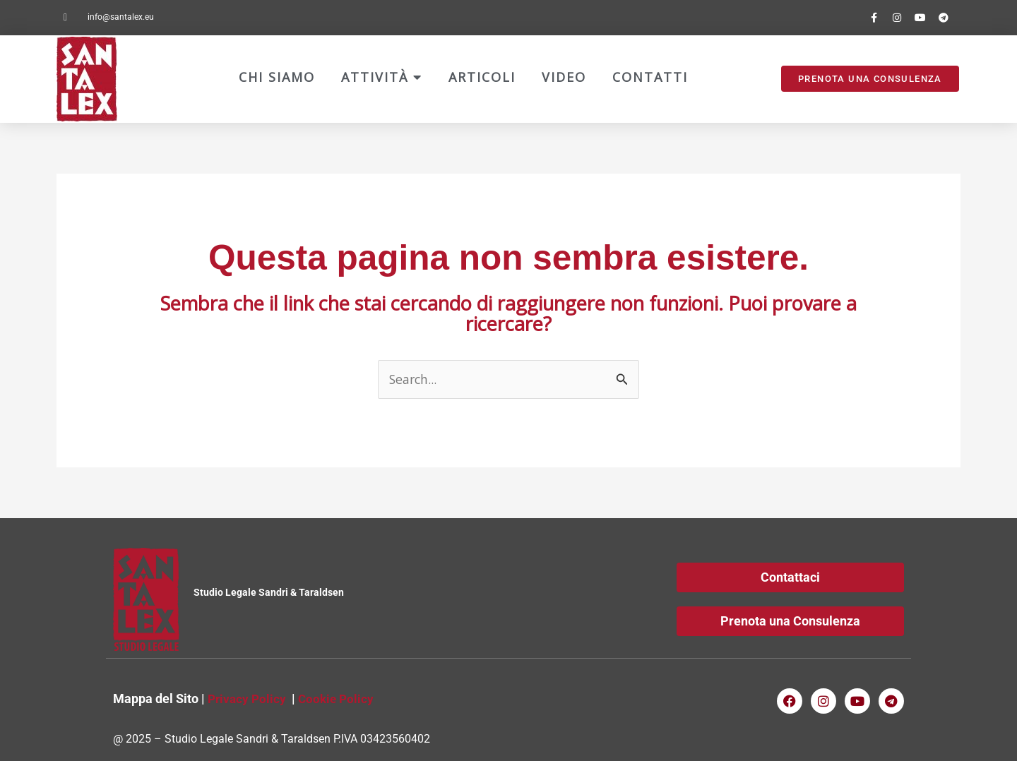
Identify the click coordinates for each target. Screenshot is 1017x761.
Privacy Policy (248, 698)
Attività (381, 76)
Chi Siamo (277, 76)
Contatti (650, 76)
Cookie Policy (340, 698)
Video (564, 76)
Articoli (482, 76)
